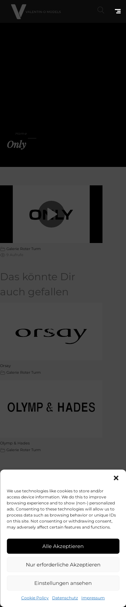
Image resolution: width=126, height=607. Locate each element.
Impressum (93, 597)
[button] (116, 478)
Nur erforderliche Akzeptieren (63, 564)
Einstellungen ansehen (63, 583)
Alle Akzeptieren (63, 546)
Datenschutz (65, 597)
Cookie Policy (35, 597)
